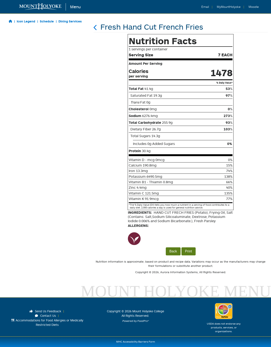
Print (188, 251)
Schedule (47, 21)
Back (173, 251)
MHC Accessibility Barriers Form (135, 341)
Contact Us (45, 315)
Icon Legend (26, 21)
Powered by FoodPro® (135, 320)
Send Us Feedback (45, 311)
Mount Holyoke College (148, 311)
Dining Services (70, 21)
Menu (75, 6)
